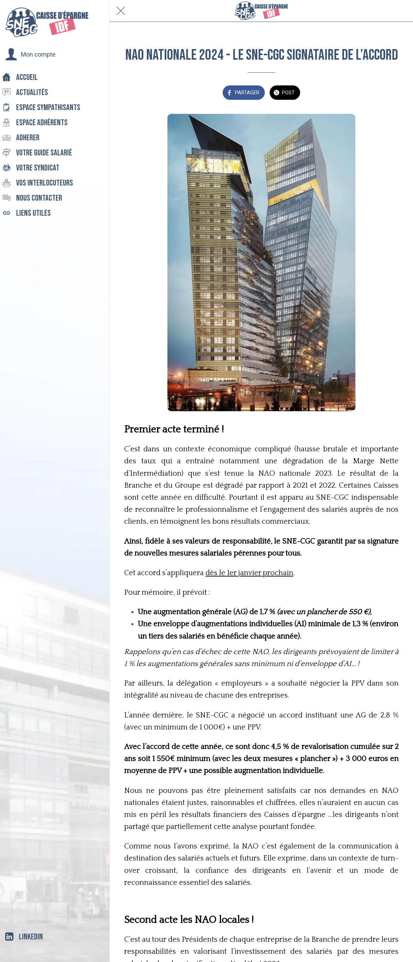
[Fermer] (121, 11)
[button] (30, 54)
